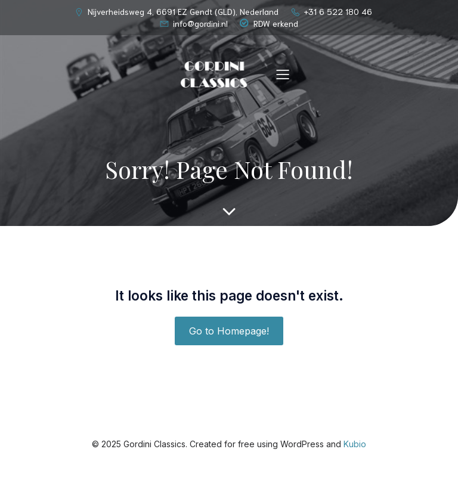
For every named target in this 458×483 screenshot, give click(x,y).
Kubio (355, 444)
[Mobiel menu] (283, 74)
